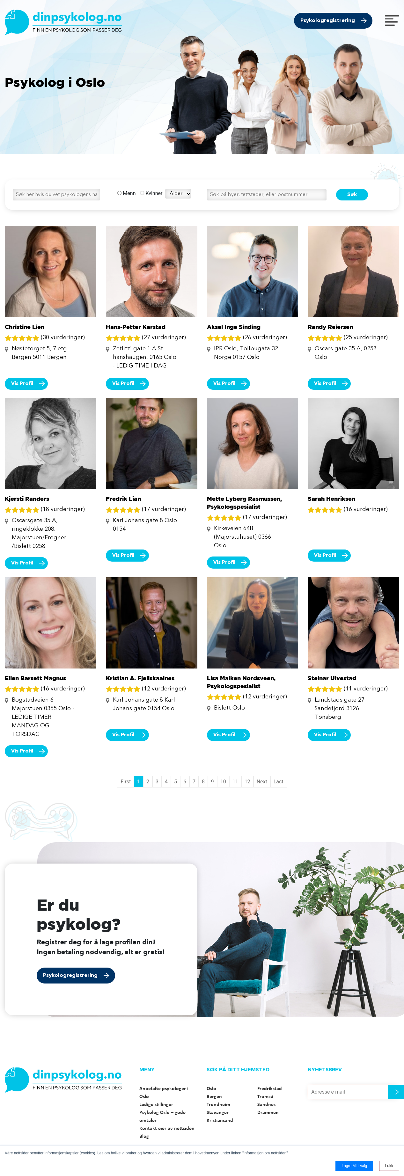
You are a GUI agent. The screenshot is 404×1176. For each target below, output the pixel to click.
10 (223, 782)
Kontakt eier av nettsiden (167, 1128)
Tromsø (265, 1096)
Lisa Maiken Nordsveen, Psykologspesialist (241, 682)
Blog (144, 1136)
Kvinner (151, 193)
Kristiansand (220, 1120)
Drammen (268, 1112)
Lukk (389, 1166)
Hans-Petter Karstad (135, 327)
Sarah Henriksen (331, 498)
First (126, 782)
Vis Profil (22, 383)
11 (235, 782)
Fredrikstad (269, 1088)
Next (262, 782)
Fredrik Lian (123, 498)
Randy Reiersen (330, 327)
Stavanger (218, 1112)
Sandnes (266, 1104)
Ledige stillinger (156, 1104)
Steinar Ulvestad (332, 678)
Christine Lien (24, 327)
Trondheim (218, 1104)
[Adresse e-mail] (353, 1092)
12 (247, 782)
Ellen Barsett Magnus (35, 678)
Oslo (211, 1088)
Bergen (214, 1096)
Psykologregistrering (327, 20)
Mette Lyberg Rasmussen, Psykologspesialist (244, 502)
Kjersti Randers (27, 498)
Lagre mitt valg (354, 1166)
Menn (126, 193)
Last (278, 782)
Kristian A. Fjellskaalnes (140, 678)
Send (396, 1092)
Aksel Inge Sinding (234, 327)
